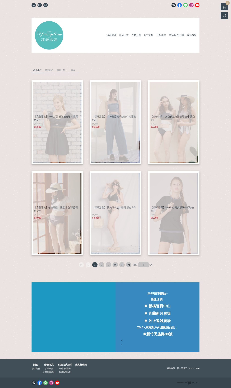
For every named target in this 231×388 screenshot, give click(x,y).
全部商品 (49, 365)
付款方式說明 (65, 365)
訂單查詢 (49, 368)
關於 (35, 365)
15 (115, 264)
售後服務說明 (65, 372)
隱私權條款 (81, 365)
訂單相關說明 (49, 372)
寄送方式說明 (65, 368)
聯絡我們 (36, 368)
